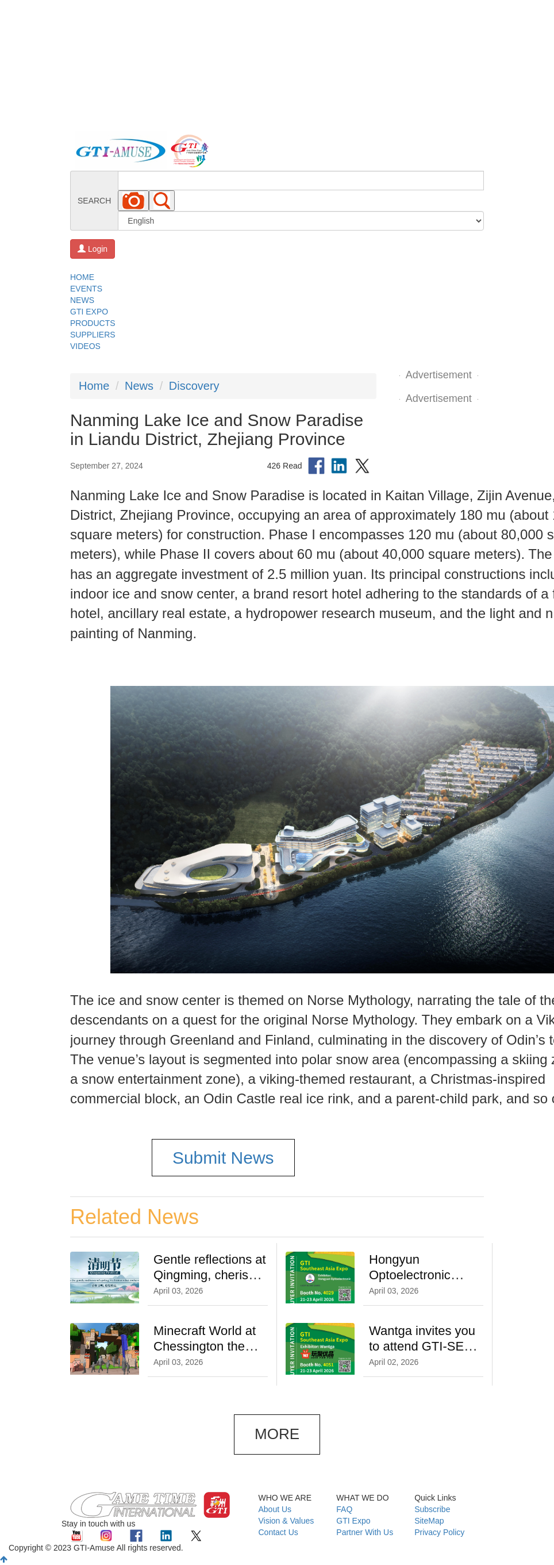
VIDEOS (85, 346)
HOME (82, 277)
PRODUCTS (93, 323)
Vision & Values (286, 1520)
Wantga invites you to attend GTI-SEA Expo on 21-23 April (424, 1346)
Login (92, 249)
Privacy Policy (439, 1532)
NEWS (82, 300)
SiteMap (429, 1520)
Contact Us (278, 1532)
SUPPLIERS (93, 334)
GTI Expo (353, 1520)
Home (94, 385)
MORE (277, 1434)
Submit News (223, 1157)
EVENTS (86, 288)
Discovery (194, 385)
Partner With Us (364, 1532)
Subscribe (432, 1509)
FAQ (344, 1509)
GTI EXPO (89, 311)
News (139, 385)
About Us (275, 1509)
